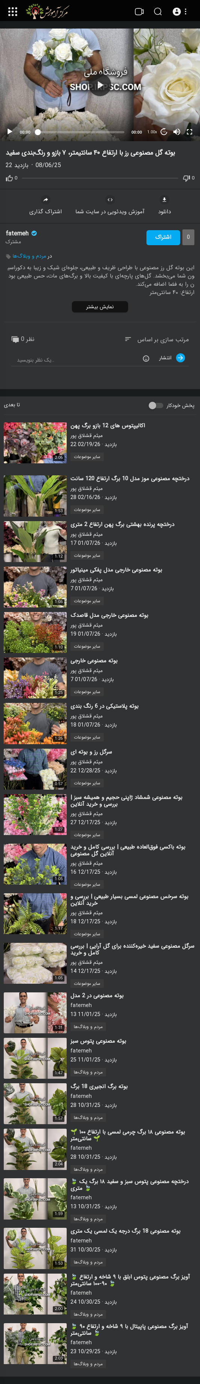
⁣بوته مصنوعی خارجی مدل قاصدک (109, 615)
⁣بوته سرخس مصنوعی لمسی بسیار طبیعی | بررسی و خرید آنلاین (129, 900)
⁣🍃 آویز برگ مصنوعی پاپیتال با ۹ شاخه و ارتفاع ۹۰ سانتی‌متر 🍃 (129, 1330)
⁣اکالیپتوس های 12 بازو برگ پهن (107, 425)
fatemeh (22, 233)
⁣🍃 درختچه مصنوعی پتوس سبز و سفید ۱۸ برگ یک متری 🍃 (129, 1185)
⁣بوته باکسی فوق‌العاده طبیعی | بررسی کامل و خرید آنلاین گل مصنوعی (127, 850)
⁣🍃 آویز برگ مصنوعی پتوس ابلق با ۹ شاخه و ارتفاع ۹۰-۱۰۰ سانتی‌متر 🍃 (130, 1280)
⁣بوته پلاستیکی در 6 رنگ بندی (104, 706)
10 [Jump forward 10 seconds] (164, 132)
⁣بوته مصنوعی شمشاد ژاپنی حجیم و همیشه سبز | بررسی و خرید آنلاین (126, 801)
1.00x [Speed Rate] (152, 132)
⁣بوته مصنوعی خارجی (94, 660)
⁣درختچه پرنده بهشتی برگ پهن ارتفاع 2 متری (122, 524)
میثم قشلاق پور (86, 435)
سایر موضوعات (87, 456)
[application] (100, 85)
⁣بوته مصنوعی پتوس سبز (98, 1041)
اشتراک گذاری (45, 205)
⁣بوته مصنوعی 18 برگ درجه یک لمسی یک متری (125, 1231)
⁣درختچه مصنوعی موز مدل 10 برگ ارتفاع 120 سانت (129, 478)
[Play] (9, 132)
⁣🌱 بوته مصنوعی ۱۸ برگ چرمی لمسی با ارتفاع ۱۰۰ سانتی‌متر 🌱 (127, 1135)
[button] (180, 11)
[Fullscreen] (189, 132)
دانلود (164, 205)
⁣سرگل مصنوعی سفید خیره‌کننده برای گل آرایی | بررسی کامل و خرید (132, 949)
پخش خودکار (180, 405)
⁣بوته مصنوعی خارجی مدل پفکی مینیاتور (116, 569)
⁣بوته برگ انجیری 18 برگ (99, 1086)
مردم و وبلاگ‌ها (29, 256)
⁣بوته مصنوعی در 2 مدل (97, 995)
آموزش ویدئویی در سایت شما (110, 205)
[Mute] (177, 132)
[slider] (80, 132)
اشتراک (163, 237)
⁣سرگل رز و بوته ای (91, 752)
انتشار (172, 357)
